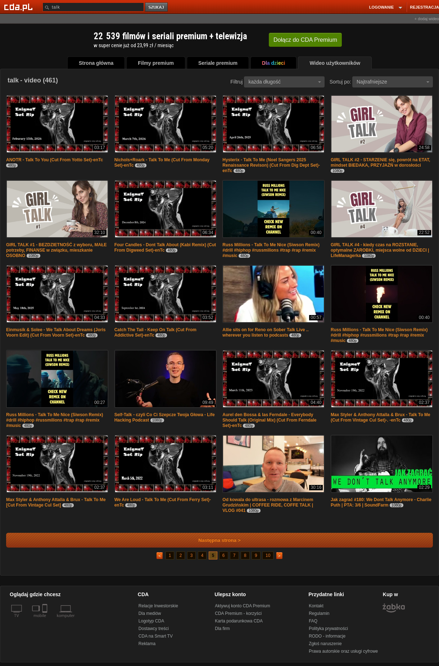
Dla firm (222, 628)
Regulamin (319, 613)
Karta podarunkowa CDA (239, 621)
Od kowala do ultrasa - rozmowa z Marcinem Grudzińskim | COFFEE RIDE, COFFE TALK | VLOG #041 (267, 505)
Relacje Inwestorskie (158, 605)
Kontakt (316, 605)
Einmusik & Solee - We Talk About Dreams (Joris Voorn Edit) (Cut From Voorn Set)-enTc (56, 332)
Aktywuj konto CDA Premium (242, 605)
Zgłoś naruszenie (325, 643)
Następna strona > (214, 540)
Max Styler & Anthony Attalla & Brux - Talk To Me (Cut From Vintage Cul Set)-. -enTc (380, 417)
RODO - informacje (327, 636)
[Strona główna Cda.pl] (19, 7)
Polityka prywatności (328, 628)
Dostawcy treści (154, 628)
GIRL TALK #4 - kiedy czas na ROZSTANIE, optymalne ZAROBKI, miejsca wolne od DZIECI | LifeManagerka (380, 250)
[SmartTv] (45, 619)
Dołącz (305, 40)
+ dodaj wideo (427, 19)
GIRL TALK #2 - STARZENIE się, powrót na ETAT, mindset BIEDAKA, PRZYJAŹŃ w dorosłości (380, 162)
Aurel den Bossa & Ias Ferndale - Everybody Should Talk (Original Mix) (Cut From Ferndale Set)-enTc (269, 420)
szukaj (157, 7)
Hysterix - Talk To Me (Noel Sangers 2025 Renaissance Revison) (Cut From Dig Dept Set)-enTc (271, 165)
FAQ (313, 621)
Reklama (147, 643)
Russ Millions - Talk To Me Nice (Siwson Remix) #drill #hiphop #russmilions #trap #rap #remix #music (271, 250)
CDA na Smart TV (156, 636)
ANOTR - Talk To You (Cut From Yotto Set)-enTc (54, 159)
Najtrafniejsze (393, 82)
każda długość (284, 82)
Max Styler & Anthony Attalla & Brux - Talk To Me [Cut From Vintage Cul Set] (56, 502)
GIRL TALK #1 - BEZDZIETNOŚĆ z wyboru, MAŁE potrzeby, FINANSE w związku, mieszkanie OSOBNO (56, 250)
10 (268, 555)
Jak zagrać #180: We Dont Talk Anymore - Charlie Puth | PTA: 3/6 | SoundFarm (381, 502)
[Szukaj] (93, 7)
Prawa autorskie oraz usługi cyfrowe (343, 651)
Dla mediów (150, 613)
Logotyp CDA (151, 621)
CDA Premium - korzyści (238, 613)
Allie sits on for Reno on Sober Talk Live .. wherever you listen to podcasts (265, 332)
